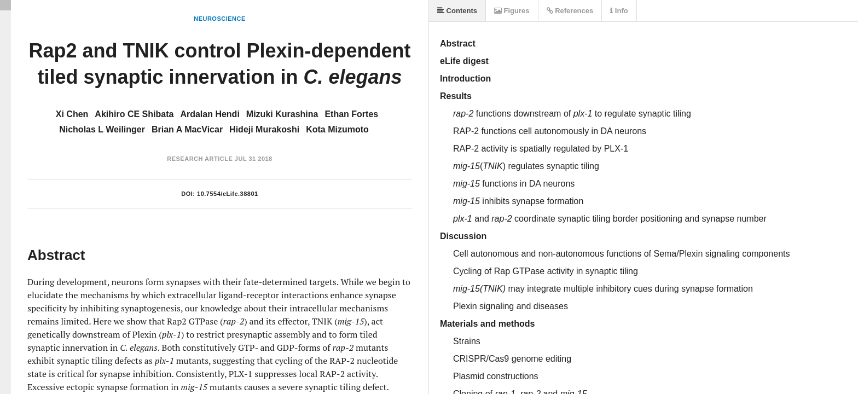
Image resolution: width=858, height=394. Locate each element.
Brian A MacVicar (187, 129)
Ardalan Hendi (209, 114)
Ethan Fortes (351, 114)
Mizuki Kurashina (282, 114)
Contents (457, 11)
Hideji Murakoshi (264, 129)
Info (619, 11)
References (570, 11)
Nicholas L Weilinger (102, 129)
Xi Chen (72, 114)
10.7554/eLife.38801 (227, 193)
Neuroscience (220, 18)
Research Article (200, 158)
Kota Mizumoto (337, 129)
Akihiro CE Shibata (134, 114)
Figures (512, 11)
